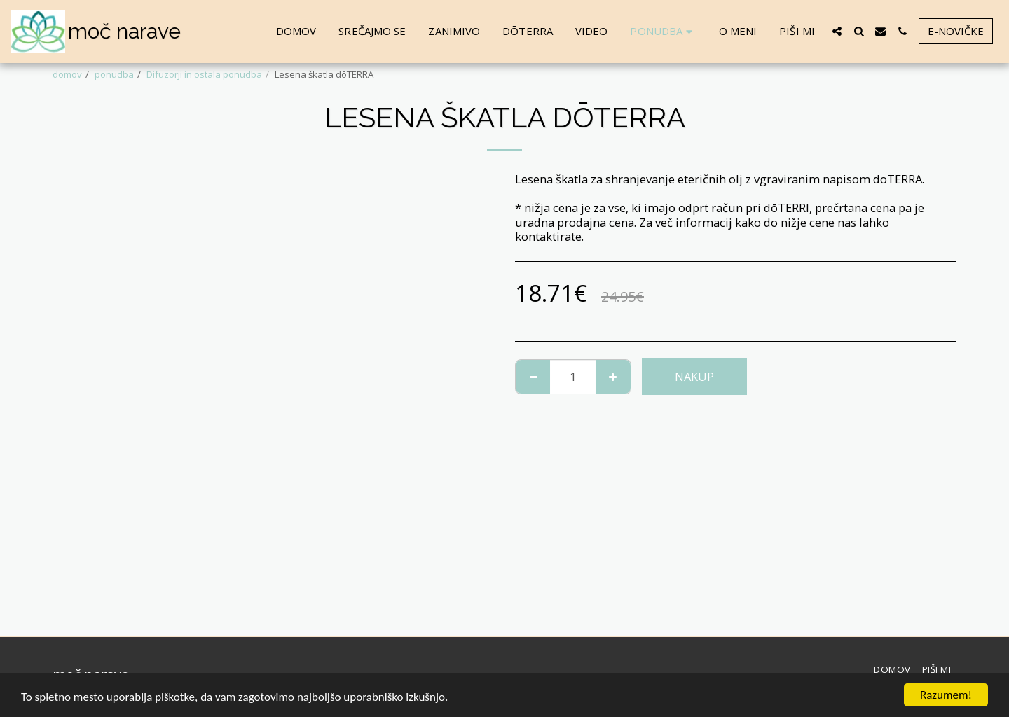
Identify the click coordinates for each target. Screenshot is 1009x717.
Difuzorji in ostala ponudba (204, 74)
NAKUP (694, 376)
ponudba (114, 74)
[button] (837, 31)
